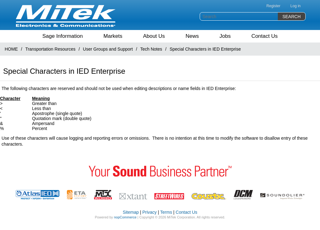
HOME (11, 49)
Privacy (149, 212)
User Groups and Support (108, 49)
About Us (154, 36)
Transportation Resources (50, 49)
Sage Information (62, 36)
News (192, 36)
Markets (112, 36)
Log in (295, 6)
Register (274, 6)
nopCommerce (125, 217)
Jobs (225, 36)
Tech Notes (151, 49)
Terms (166, 212)
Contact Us (264, 36)
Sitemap (131, 212)
